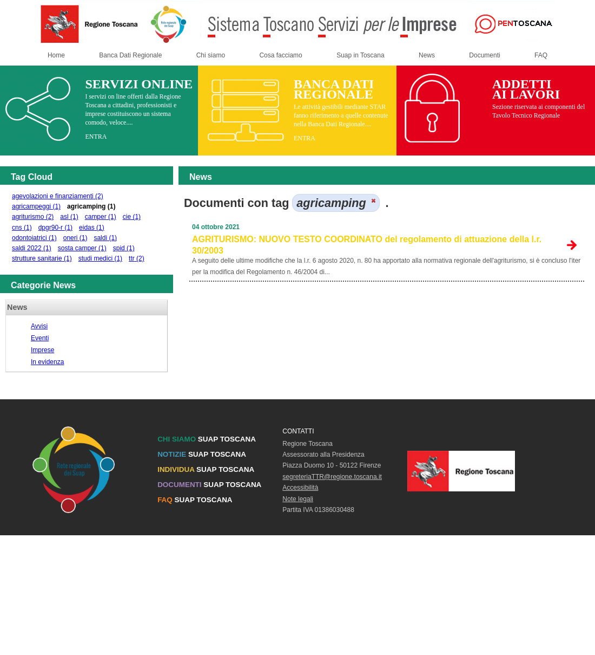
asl (69, 217)
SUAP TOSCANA (206, 439)
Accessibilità (300, 487)
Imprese (42, 350)
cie (132, 217)
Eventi (40, 338)
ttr (136, 258)
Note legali (297, 499)
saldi (105, 238)
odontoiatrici (34, 238)
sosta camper (82, 248)
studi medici (100, 258)
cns (22, 227)
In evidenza (47, 362)
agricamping (91, 206)
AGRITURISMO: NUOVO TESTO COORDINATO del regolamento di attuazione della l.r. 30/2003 (366, 245)
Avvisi (39, 326)
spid (124, 248)
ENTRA (96, 136)
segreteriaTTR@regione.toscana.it (332, 477)
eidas (91, 227)
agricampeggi (36, 206)
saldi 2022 (31, 248)
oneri (75, 238)
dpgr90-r (55, 227)
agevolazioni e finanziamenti (57, 196)
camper (100, 217)
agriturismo (33, 217)
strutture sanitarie (42, 258)
